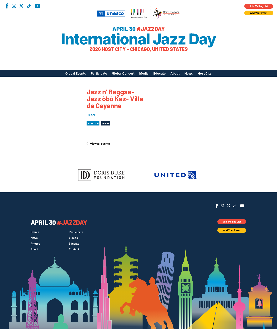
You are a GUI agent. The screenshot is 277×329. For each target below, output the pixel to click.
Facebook (7, 5)
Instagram (14, 5)
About (175, 73)
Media (144, 73)
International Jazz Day (138, 39)
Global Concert (123, 73)
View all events (100, 143)
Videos (73, 237)
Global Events (75, 73)
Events (35, 232)
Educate (159, 73)
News (188, 73)
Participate (99, 73)
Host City (205, 73)
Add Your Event (258, 13)
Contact (74, 249)
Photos (35, 243)
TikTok (29, 5)
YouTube (37, 5)
